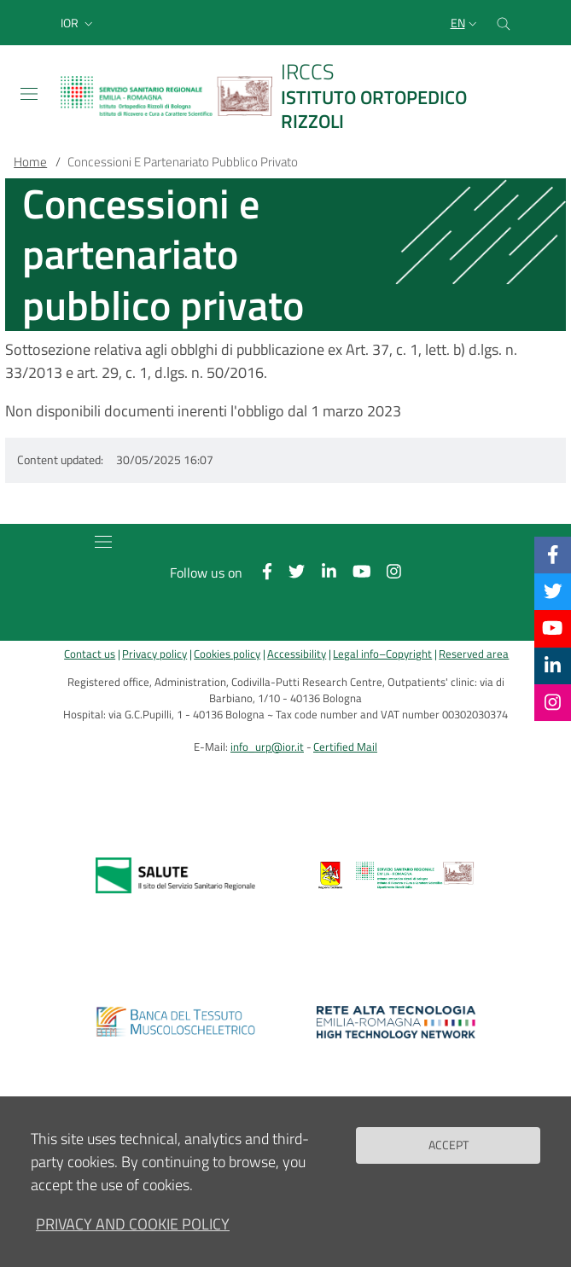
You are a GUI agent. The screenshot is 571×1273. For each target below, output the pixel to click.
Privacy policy (154, 654)
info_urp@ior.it (267, 747)
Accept (448, 1157)
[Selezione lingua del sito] (465, 23)
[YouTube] (552, 628)
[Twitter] (553, 591)
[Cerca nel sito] (503, 22)
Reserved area (474, 654)
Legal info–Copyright (382, 654)
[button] (78, 23)
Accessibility (296, 654)
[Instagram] (553, 702)
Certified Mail (345, 747)
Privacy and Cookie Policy (133, 1235)
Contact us (89, 654)
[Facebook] (553, 554)
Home (30, 161)
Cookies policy (227, 654)
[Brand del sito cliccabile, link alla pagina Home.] (286, 96)
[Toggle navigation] (29, 94)
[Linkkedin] (553, 665)
